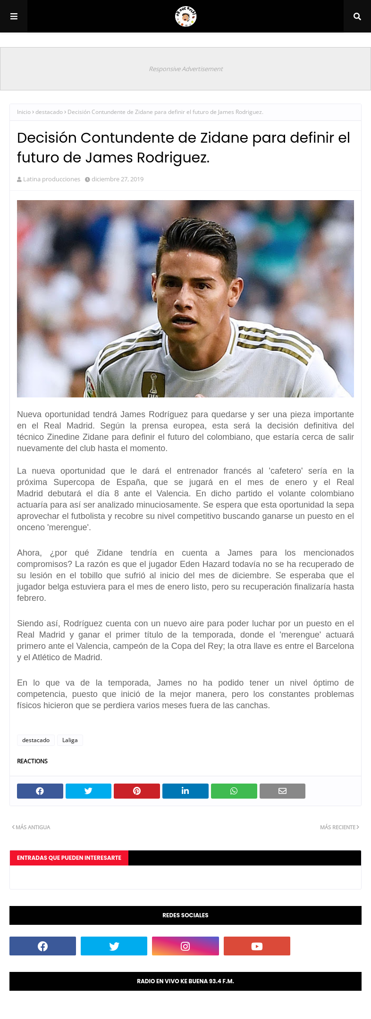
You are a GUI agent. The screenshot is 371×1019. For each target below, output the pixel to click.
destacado (49, 112)
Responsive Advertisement (186, 69)
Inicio (24, 112)
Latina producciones (51, 179)
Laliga (70, 740)
